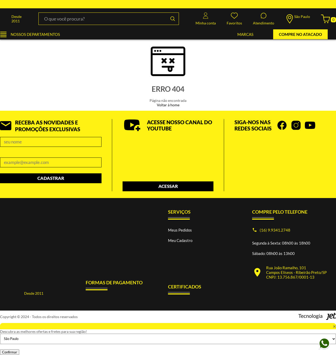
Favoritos (234, 18)
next (333, 150)
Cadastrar (50, 178)
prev (326, 150)
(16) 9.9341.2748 (275, 230)
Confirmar (9, 352)
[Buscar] (172, 18)
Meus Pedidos (180, 230)
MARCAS (245, 34)
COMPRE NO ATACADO (300, 34)
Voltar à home (168, 105)
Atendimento (263, 18)
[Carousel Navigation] (285, 150)
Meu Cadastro (180, 240)
